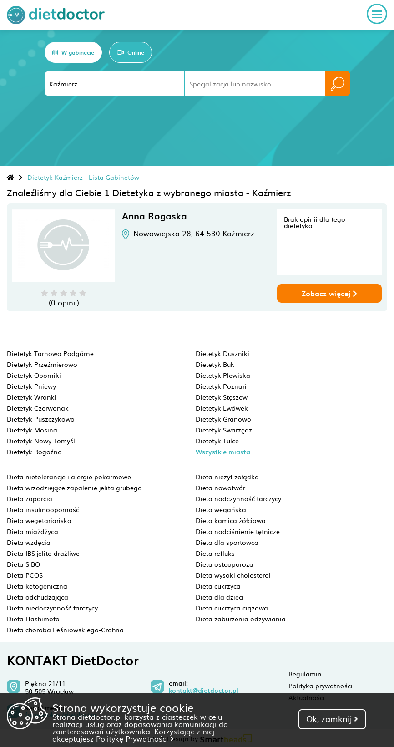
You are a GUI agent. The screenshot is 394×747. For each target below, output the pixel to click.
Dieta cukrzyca (218, 585)
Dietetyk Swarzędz (224, 429)
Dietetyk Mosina (32, 429)
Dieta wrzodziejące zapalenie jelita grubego (74, 487)
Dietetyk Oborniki (34, 375)
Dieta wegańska (221, 509)
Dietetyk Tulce (217, 440)
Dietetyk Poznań (221, 386)
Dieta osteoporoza (224, 564)
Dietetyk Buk (215, 364)
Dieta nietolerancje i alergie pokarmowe (69, 476)
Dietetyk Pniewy (31, 386)
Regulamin (305, 673)
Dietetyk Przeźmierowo (42, 364)
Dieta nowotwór (220, 487)
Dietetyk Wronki (31, 396)
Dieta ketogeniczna (37, 585)
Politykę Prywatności (135, 738)
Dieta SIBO (23, 564)
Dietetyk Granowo (223, 418)
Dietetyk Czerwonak (38, 407)
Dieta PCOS (25, 574)
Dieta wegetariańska (39, 520)
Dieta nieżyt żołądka (227, 476)
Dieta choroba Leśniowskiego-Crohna (65, 629)
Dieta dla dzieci (220, 596)
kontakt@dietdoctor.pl (203, 690)
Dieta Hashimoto (33, 618)
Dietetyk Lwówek (222, 407)
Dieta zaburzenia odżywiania (241, 618)
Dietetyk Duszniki (222, 353)
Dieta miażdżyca (32, 531)
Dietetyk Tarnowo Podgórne (50, 353)
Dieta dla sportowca (227, 542)
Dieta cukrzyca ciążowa (232, 607)
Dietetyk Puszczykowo (41, 418)
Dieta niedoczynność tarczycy (52, 607)
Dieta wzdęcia (29, 542)
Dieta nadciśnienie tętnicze (238, 531)
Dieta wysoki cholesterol (233, 574)
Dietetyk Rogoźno (34, 451)
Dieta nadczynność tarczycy (238, 498)
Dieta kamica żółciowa (231, 520)
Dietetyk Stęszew (222, 396)
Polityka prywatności (320, 685)
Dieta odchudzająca (37, 596)
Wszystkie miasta (223, 452)
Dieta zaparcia (29, 498)
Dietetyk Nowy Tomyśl (41, 440)
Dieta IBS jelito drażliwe (43, 553)
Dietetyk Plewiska (223, 375)
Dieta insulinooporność (43, 509)
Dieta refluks (215, 553)
